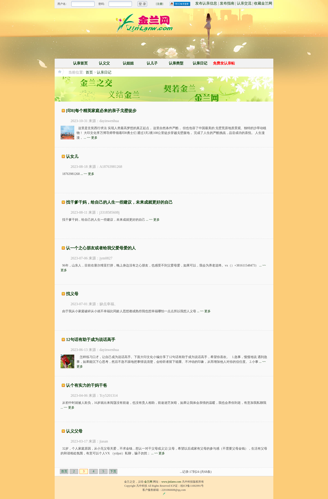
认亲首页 (80, 63)
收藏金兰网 (263, 3)
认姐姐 (128, 63)
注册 (159, 3)
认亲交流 (244, 3)
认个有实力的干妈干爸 (86, 385)
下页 (113, 471)
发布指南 (227, 3)
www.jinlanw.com (171, 481)
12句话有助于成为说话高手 (90, 339)
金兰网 (148, 481)
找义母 (72, 294)
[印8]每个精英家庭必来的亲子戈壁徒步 (101, 110)
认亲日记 (200, 63)
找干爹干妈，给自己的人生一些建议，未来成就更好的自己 (119, 202)
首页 (89, 72)
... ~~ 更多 (91, 137)
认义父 (104, 63)
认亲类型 (176, 63)
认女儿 (72, 156)
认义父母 (74, 431)
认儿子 (152, 63)
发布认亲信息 (206, 3)
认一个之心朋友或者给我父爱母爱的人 (101, 248)
